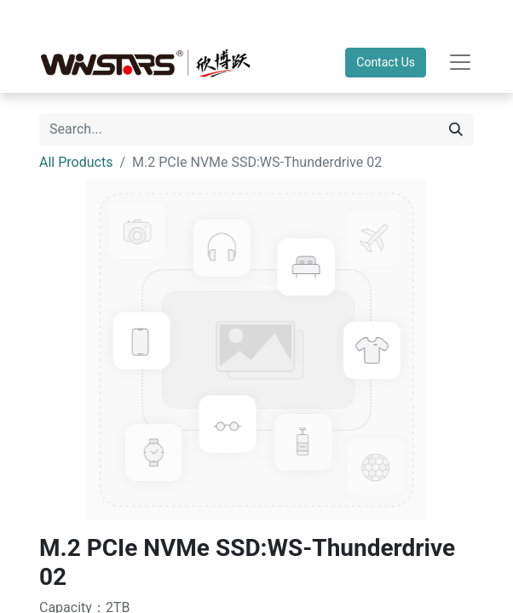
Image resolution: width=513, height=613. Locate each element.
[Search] (456, 129)
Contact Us (385, 62)
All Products (75, 162)
